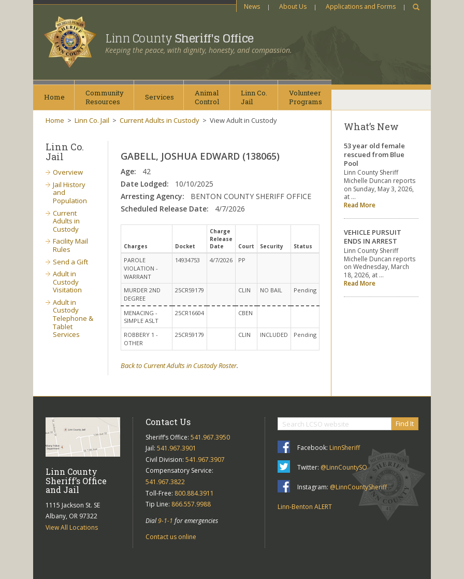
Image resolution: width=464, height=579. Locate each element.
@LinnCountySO (344, 467)
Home (54, 97)
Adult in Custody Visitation (67, 281)
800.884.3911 (194, 493)
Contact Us (168, 421)
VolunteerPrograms (305, 97)
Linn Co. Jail (92, 120)
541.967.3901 (176, 448)
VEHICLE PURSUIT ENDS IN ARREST (372, 237)
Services (159, 97)
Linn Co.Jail (254, 97)
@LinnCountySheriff (358, 487)
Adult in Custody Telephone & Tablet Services (73, 318)
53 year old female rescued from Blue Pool (374, 154)
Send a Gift (70, 261)
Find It (405, 423)
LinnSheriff (344, 447)
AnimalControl (207, 97)
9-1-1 (165, 520)
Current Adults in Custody (159, 120)
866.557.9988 (191, 504)
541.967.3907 (205, 459)
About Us (293, 6)
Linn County (179, 38)
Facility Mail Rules (70, 245)
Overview (68, 172)
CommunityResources (104, 97)
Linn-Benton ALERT (305, 506)
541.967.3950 (210, 437)
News (252, 6)
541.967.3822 (165, 481)
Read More (359, 205)
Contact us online (171, 536)
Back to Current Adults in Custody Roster (179, 365)
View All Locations (72, 527)
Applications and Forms (361, 6)
